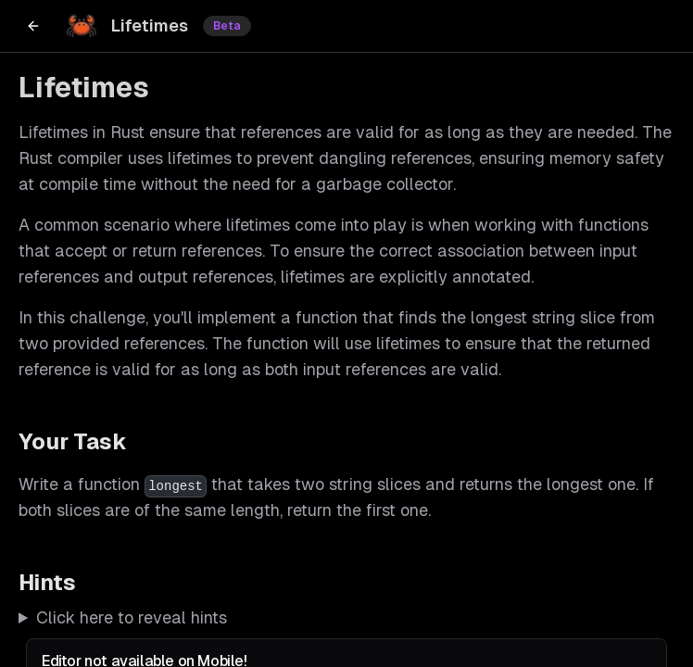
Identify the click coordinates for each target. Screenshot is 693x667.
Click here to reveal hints (131, 617)
